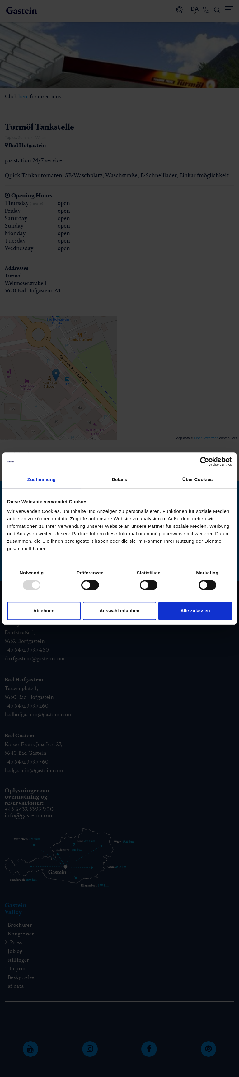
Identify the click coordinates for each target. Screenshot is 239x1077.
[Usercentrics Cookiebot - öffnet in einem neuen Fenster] (204, 461)
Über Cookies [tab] (197, 479)
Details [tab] (119, 479)
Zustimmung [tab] (41, 479)
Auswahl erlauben (119, 610)
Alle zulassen (195, 610)
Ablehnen (43, 610)
